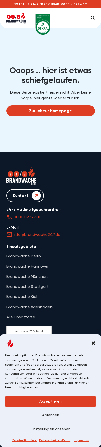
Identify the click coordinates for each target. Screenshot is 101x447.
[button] (93, 343)
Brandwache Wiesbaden (29, 307)
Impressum (81, 440)
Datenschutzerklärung (55, 440)
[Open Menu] (84, 18)
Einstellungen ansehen (50, 429)
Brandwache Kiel (21, 296)
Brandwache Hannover (27, 266)
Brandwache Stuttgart (27, 286)
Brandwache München (27, 276)
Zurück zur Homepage (50, 110)
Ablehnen (50, 415)
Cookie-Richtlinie (24, 440)
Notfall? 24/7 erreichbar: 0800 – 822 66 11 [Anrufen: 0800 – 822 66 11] (51, 4)
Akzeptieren (50, 401)
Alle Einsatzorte (20, 317)
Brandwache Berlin (23, 256)
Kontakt (27, 195)
